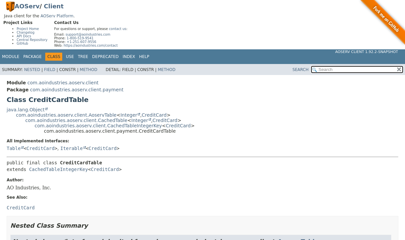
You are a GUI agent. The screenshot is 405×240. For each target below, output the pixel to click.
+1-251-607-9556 (81, 42)
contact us (117, 29)
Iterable (71, 148)
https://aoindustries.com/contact (91, 45)
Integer (128, 115)
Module (10, 56)
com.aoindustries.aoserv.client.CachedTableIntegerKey (98, 125)
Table (14, 148)
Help (144, 56)
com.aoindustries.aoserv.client (63, 82)
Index (129, 56)
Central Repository (32, 40)
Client (54, 6)
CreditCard (154, 115)
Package (32, 56)
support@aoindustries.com (88, 34)
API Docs (24, 36)
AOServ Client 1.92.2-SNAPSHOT (366, 52)
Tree (83, 56)
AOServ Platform (57, 16)
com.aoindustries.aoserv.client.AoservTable (66, 115)
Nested (32, 69)
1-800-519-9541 (80, 38)
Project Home (28, 29)
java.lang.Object (26, 109)
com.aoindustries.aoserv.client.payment (76, 89)
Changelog (26, 32)
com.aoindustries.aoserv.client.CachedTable (76, 120)
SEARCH (301, 69)
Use (70, 56)
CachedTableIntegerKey (58, 169)
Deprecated (105, 56)
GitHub (22, 43)
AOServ (27, 6)
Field (49, 69)
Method (89, 69)
